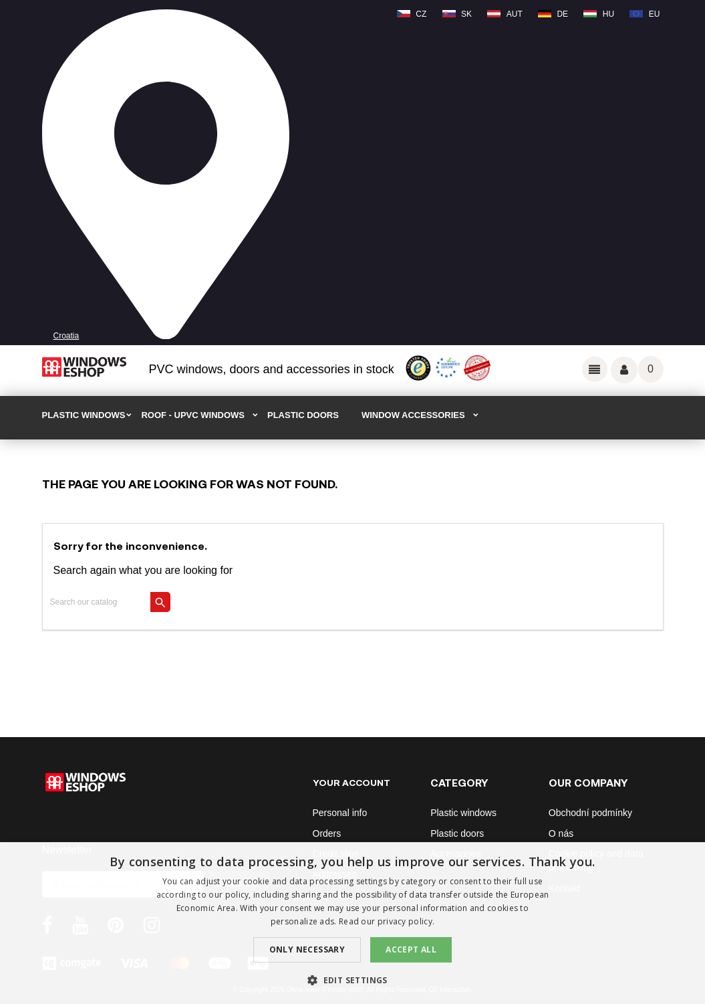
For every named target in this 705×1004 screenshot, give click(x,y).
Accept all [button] (411, 949)
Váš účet (624, 370)
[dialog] (352, 923)
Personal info (340, 812)
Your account (351, 782)
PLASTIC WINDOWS (84, 415)
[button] (352, 980)
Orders (327, 833)
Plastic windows (463, 812)
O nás (561, 833)
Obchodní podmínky (590, 812)
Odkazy (594, 369)
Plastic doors (457, 833)
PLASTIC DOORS (303, 415)
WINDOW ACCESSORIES (413, 415)
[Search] (107, 602)
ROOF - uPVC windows (193, 415)
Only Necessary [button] (307, 949)
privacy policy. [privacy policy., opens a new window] (406, 921)
